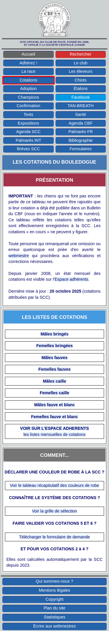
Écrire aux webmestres (54, 626)
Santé (80, 114)
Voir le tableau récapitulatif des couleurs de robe (54, 485)
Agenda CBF (80, 123)
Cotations (28, 80)
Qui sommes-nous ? (54, 581)
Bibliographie (81, 140)
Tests (28, 114)
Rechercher (80, 54)
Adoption (28, 88)
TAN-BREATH (80, 105)
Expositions (28, 123)
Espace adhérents (71, 279)
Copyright (55, 599)
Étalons (80, 88)
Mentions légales (54, 590)
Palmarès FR (80, 131)
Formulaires (80, 148)
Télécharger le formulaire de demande (54, 537)
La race (28, 71)
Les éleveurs (80, 71)
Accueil (28, 54)
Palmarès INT (28, 140)
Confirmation (28, 105)
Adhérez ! (28, 63)
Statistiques (54, 617)
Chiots (81, 80)
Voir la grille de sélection (54, 511)
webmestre (18, 255)
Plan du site (54, 608)
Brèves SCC (28, 148)
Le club (80, 63)
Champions (28, 97)
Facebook (81, 97)
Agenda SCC (28, 131)
